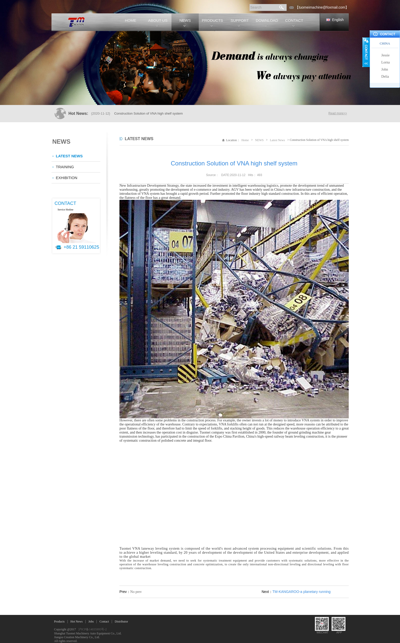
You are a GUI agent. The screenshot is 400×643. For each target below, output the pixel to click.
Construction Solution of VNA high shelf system (148, 113)
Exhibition (66, 178)
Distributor (121, 621)
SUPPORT (240, 20)
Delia (385, 76)
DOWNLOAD (267, 20)
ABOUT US (157, 20)
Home (245, 140)
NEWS (185, 20)
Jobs (91, 621)
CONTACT (294, 20)
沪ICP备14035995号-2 (92, 629)
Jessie (385, 55)
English (338, 20)
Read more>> (338, 113)
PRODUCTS (212, 20)
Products (59, 621)
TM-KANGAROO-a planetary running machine (301, 594)
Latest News (69, 156)
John (384, 69)
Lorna (385, 62)
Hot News (76, 621)
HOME (130, 20)
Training (65, 167)
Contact (104, 621)
